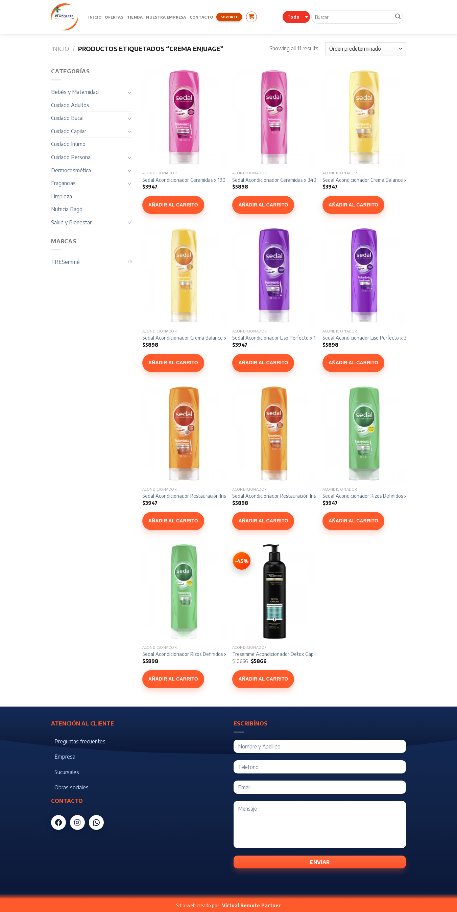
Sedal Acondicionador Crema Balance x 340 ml (192, 338)
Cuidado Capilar (68, 131)
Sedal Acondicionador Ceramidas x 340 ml (277, 180)
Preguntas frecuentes (79, 741)
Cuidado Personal (71, 157)
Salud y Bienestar (71, 222)
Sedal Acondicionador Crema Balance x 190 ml (372, 180)
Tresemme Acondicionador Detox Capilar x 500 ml (286, 654)
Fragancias (63, 183)
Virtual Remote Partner (251, 905)
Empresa (64, 756)
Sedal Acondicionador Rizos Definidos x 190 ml (372, 496)
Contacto (201, 17)
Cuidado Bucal (67, 118)
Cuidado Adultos (70, 105)
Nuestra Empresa (166, 17)
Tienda (135, 17)
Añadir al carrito (173, 204)
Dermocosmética (71, 170)
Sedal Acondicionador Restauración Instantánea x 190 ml (203, 496)
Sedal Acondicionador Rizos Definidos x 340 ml (192, 654)
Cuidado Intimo (68, 144)
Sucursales (66, 772)
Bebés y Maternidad (75, 92)
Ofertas (114, 17)
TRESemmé (65, 261)
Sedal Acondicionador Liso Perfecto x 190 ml (280, 338)
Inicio (94, 17)
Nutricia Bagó (66, 209)
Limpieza (61, 196)
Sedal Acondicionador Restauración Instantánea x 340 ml (294, 496)
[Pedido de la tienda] (365, 48)
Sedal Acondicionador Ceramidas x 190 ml (187, 180)
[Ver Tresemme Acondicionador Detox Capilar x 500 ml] (241, 560)
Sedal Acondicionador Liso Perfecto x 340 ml (370, 338)
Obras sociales (71, 787)
